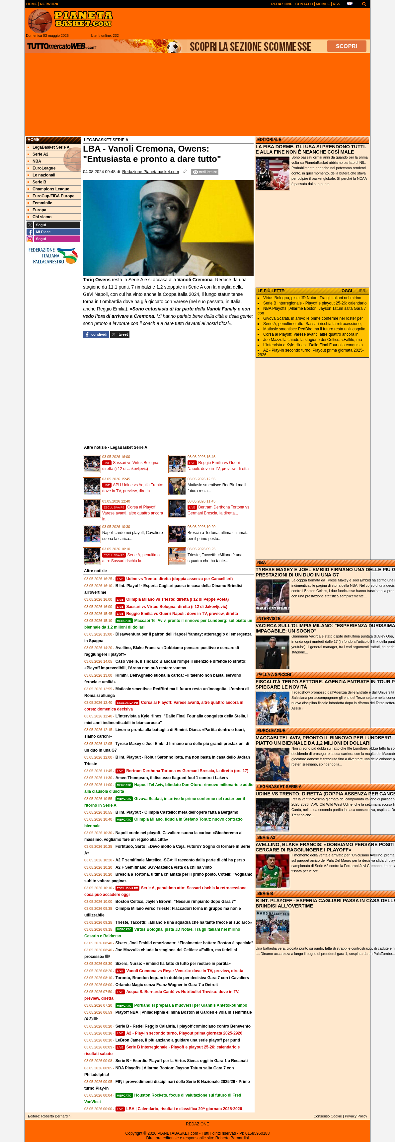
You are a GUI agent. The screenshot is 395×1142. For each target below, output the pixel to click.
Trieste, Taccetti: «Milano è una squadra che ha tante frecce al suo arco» (184, 922)
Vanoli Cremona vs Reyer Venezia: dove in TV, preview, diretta (179, 971)
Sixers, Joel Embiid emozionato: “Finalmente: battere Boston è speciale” (184, 943)
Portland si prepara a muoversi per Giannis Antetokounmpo (181, 1005)
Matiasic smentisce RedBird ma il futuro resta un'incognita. (314, 329)
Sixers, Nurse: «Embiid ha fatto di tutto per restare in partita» (173, 963)
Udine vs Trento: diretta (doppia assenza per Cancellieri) (174, 578)
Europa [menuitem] (37, 210)
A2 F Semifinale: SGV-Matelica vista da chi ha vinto (164, 867)
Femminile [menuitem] (40, 203)
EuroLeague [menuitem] (41, 168)
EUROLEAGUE (271, 730)
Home (34, 139)
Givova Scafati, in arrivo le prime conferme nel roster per (313, 318)
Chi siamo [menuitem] (39, 217)
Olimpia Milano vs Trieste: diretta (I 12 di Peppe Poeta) (172, 599)
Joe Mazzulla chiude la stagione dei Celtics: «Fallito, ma (312, 339)
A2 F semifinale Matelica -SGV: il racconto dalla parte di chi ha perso (180, 860)
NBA (261, 562)
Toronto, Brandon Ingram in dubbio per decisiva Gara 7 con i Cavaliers (182, 977)
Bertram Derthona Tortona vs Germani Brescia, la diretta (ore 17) (182, 771)
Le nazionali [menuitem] (41, 175)
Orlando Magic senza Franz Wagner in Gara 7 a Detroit (167, 984)
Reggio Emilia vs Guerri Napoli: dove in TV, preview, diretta (177, 613)
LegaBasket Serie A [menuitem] (49, 147)
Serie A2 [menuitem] (38, 154)
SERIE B (265, 893)
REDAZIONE (197, 1124)
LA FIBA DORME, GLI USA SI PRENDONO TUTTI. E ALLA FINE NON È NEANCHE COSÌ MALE (311, 149)
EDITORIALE (269, 139)
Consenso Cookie (328, 1116)
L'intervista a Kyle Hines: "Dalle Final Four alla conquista (313, 345)
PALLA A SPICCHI (274, 674)
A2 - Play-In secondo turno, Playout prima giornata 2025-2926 (179, 1033)
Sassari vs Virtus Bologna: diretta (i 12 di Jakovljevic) (171, 606)
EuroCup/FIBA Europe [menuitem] (51, 196)
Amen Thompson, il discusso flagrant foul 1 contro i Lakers (172, 777)
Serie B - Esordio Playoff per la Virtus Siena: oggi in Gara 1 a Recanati (182, 1060)
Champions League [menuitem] (48, 189)
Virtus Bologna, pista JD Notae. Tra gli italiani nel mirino (312, 298)
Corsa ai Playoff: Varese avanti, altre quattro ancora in (310, 334)
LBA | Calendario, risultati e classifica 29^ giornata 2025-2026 (179, 1109)
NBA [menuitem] (34, 161)
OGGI (347, 291)
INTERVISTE (268, 618)
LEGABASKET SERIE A (279, 786)
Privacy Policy (356, 1116)
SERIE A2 (266, 837)
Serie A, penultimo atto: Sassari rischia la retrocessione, (312, 323)
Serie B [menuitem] (37, 182)
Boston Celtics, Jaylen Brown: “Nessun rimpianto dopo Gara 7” (176, 901)
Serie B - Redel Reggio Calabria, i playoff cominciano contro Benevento (183, 1026)
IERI (362, 291)
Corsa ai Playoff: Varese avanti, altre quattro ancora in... (132, 513)
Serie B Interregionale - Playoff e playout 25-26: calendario (314, 303)
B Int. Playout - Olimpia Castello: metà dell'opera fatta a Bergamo (177, 812)
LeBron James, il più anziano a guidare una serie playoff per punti (178, 1040)
